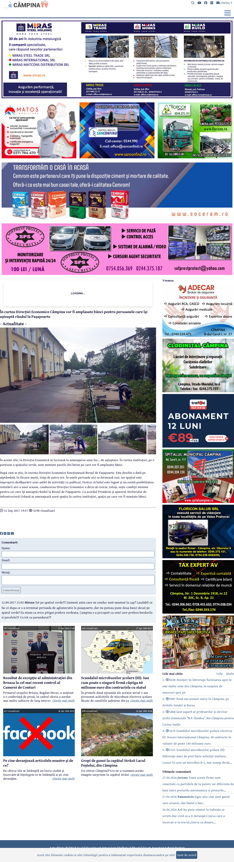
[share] (1, 533)
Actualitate (57, 847)
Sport (147, 847)
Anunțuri (157, 847)
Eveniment (93, 847)
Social (81, 847)
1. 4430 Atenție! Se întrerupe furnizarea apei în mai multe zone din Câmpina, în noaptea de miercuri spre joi (197, 686)
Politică (71, 847)
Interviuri (109, 847)
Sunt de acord (186, 854)
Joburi (169, 847)
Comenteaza (11, 590)
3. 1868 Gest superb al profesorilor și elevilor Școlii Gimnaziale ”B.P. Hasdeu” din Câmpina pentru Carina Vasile (198, 718)
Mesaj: (6, 572)
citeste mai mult (63, 700)
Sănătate (123, 847)
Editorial (136, 847)
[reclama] (117, 97)
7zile (219, 673)
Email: (6, 560)
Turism (180, 847)
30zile (230, 673)
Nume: (6, 548)
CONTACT (224, 2)
